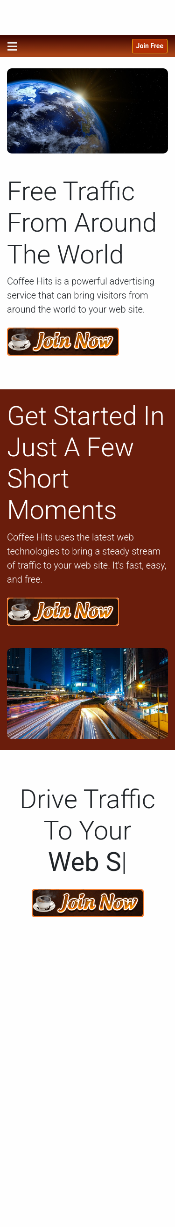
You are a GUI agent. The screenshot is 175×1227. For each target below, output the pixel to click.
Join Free (149, 46)
